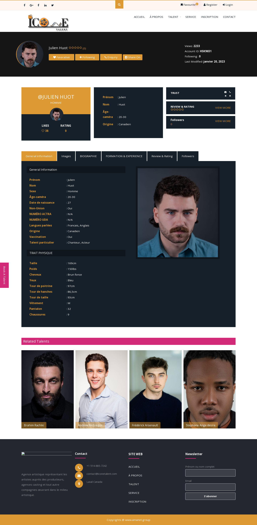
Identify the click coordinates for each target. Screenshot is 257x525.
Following (87, 57)
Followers (188, 156)
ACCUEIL (139, 17)
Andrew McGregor (90, 425)
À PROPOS (156, 17)
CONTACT (229, 17)
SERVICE (190, 17)
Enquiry (111, 57)
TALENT (174, 17)
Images (66, 156)
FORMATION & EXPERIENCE (124, 156)
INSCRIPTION (209, 17)
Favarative (61, 57)
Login (228, 4)
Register (210, 4)
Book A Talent (4, 275)
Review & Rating (162, 156)
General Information (39, 156)
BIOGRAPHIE (88, 156)
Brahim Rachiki (34, 425)
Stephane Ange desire (200, 425)
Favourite (189, 4)
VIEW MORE (223, 107)
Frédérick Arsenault (145, 425)
